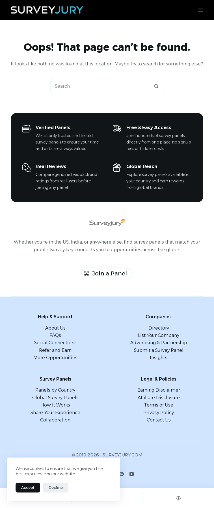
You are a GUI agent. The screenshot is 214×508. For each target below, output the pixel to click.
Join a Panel (105, 273)
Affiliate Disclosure (159, 397)
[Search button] (156, 86)
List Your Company (158, 335)
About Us (55, 328)
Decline (56, 487)
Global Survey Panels (55, 397)
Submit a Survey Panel (158, 350)
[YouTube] (131, 474)
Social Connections (55, 342)
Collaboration (55, 420)
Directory (158, 328)
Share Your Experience (55, 412)
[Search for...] (100, 86)
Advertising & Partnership (158, 342)
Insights (158, 357)
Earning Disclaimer (158, 390)
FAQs (55, 335)
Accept (27, 487)
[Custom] (178, 498)
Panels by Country (55, 390)
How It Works (55, 405)
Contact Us (159, 420)
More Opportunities (55, 357)
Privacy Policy (158, 412)
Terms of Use (158, 405)
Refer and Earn (55, 350)
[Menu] (200, 9)
